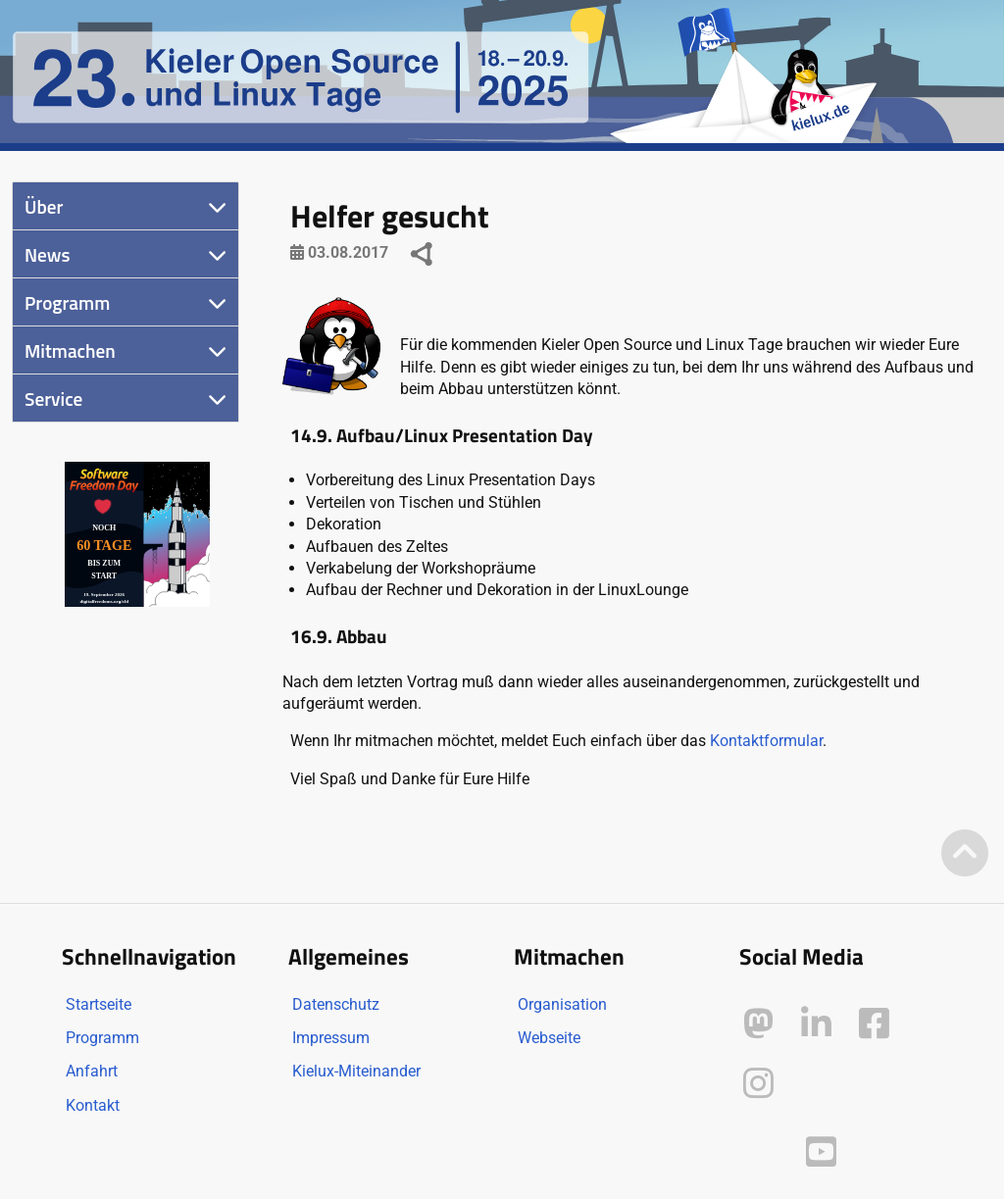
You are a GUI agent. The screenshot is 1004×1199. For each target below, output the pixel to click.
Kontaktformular (766, 740)
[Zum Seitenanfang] (964, 854)
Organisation (562, 1004)
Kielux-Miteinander (356, 1071)
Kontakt (93, 1105)
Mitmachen (70, 350)
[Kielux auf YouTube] (821, 1152)
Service (53, 398)
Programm (67, 302)
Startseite (98, 1004)
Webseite (549, 1037)
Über (44, 206)
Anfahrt (92, 1071)
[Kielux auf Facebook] (874, 1024)
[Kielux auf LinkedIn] (816, 1024)
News (48, 254)
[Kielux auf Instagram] (758, 1084)
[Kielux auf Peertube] (760, 1148)
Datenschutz (335, 1004)
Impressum (331, 1037)
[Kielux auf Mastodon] (758, 1024)
